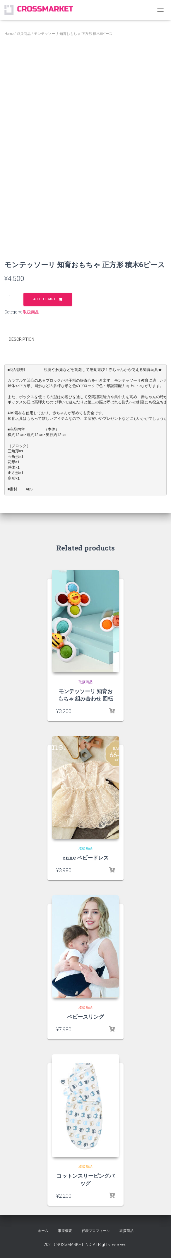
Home (8, 34)
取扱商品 (24, 34)
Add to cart (44, 299)
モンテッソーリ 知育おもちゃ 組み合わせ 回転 (85, 694)
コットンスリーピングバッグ (85, 1179)
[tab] (25, 339)
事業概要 (65, 1230)
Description (21, 339)
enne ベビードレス (85, 857)
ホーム (43, 1230)
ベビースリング (85, 1016)
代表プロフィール (96, 1230)
